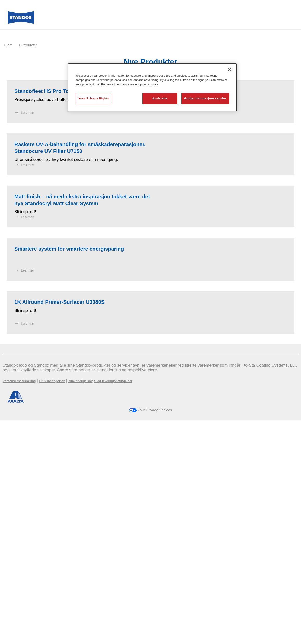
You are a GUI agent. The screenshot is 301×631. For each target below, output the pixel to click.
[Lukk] (229, 69)
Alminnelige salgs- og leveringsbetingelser (100, 592)
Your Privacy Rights (94, 98)
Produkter (29, 45)
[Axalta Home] (21, 19)
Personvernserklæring (19, 592)
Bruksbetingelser (52, 592)
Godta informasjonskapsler (205, 98)
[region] (152, 87)
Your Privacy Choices (150, 621)
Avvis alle (159, 98)
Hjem (8, 45)
